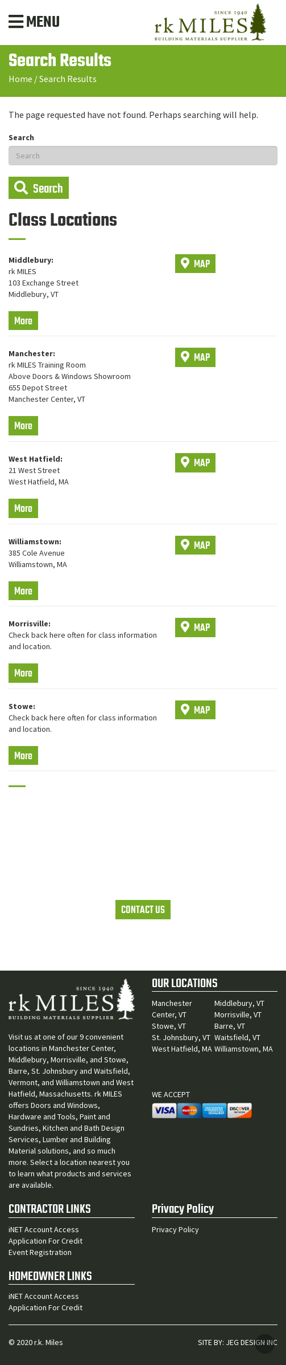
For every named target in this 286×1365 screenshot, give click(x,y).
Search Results (68, 78)
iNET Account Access (44, 1229)
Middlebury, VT (239, 1003)
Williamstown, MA (243, 1049)
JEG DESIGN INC (251, 1342)
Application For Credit (45, 1241)
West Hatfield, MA (182, 1049)
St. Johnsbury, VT (181, 1037)
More (23, 321)
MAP (195, 264)
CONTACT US (143, 910)
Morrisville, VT (238, 1014)
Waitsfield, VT (237, 1037)
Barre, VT (229, 1026)
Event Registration (40, 1252)
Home (20, 78)
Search (21, 137)
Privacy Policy (175, 1229)
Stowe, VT (169, 1026)
